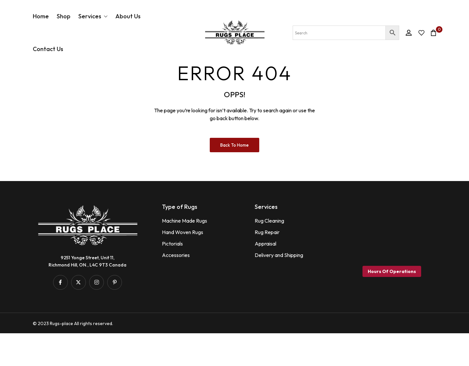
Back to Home (234, 177)
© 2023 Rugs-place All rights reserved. (73, 356)
